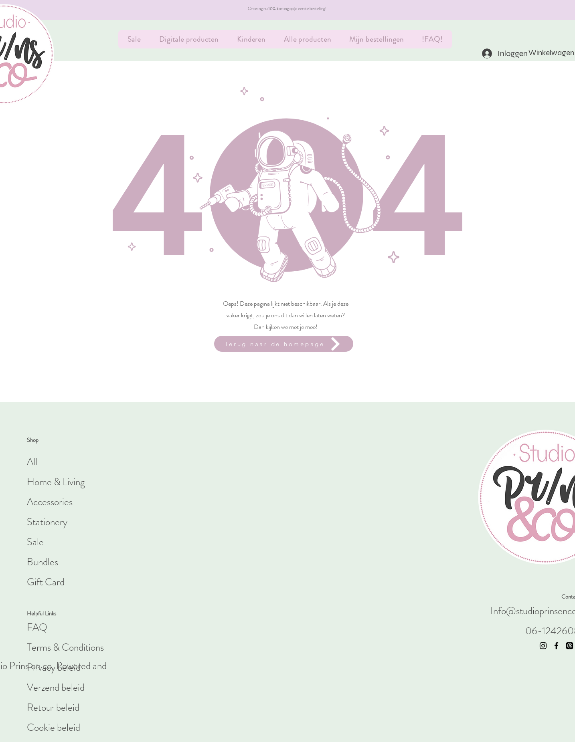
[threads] (569, 645)
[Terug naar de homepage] (283, 344)
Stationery (47, 522)
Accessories (50, 502)
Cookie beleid (53, 727)
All (32, 462)
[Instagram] (543, 645)
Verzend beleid (56, 687)
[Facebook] (556, 645)
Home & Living (56, 482)
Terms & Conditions (65, 647)
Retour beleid (53, 707)
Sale (35, 542)
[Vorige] (42, 10)
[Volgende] (533, 10)
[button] (542, 52)
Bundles (42, 562)
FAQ (37, 627)
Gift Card (46, 582)
